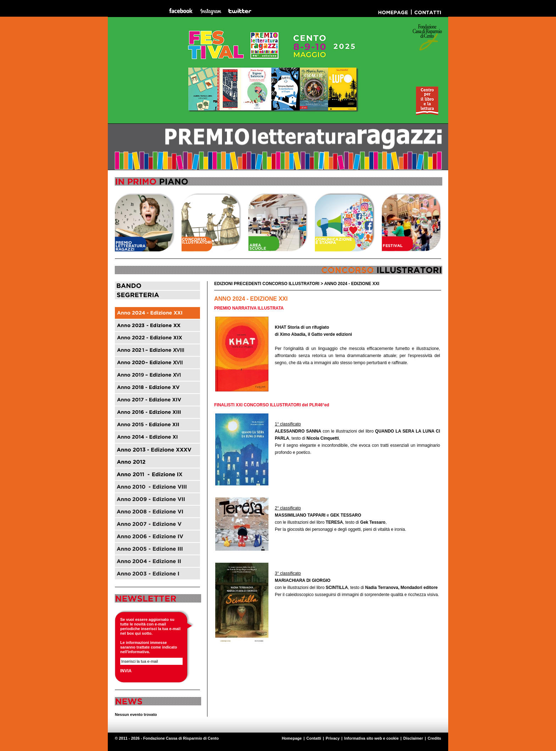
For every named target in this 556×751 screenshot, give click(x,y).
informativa (138, 652)
